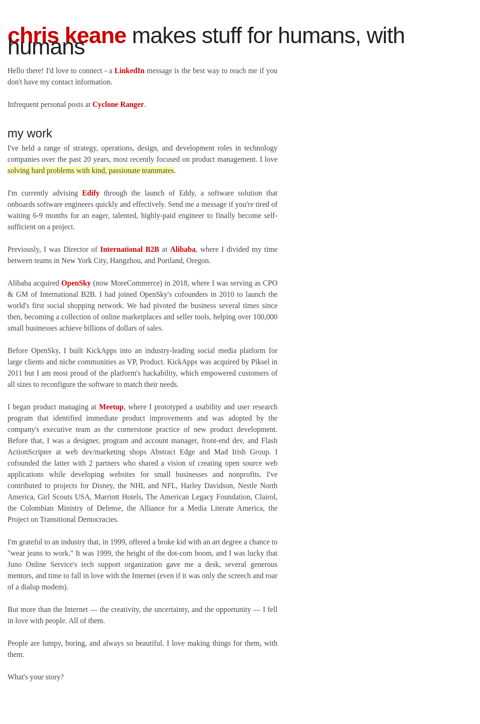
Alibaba (182, 249)
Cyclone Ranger (118, 104)
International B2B (129, 249)
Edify (90, 193)
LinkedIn (129, 71)
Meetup (111, 407)
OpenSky (76, 283)
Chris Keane (67, 35)
